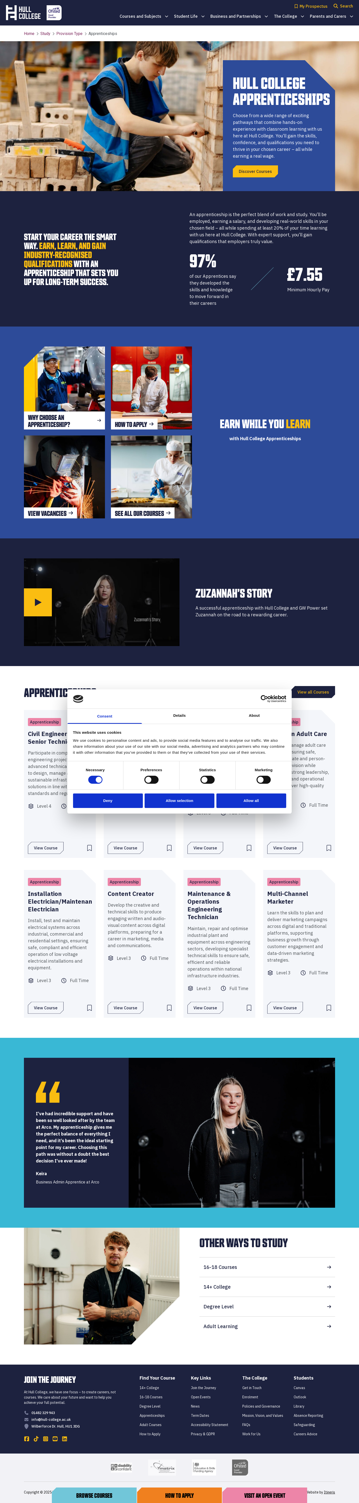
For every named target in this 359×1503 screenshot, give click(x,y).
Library (299, 1406)
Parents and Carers (331, 16)
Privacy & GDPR (203, 1434)
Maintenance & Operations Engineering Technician (209, 905)
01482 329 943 (43, 1413)
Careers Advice (305, 1434)
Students (303, 1378)
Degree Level (267, 1306)
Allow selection (179, 800)
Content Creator (131, 894)
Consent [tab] (104, 716)
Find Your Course (157, 1378)
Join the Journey (203, 1388)
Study (43, 34)
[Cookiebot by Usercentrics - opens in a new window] (264, 699)
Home (29, 33)
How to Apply (150, 1434)
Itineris (329, 1492)
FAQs (246, 1425)
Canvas (299, 1388)
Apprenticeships (152, 1415)
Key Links (201, 1378)
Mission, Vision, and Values (262, 1415)
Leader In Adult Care (297, 734)
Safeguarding (304, 1425)
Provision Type (67, 34)
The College (289, 16)
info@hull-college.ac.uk (51, 1419)
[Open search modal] (343, 6)
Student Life (189, 16)
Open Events (201, 1397)
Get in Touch (252, 1388)
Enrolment (250, 1397)
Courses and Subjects (144, 16)
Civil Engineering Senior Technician (53, 738)
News (195, 1406)
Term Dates (200, 1415)
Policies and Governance (261, 1406)
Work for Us (251, 1434)
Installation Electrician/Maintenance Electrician (60, 901)
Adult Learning (267, 1326)
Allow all (251, 800)
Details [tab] (179, 715)
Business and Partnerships (239, 16)
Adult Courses (151, 1425)
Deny (107, 800)
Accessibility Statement (209, 1425)
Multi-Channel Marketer (287, 897)
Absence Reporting (308, 1415)
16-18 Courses (267, 1267)
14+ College (267, 1286)
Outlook (300, 1397)
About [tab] (254, 715)
